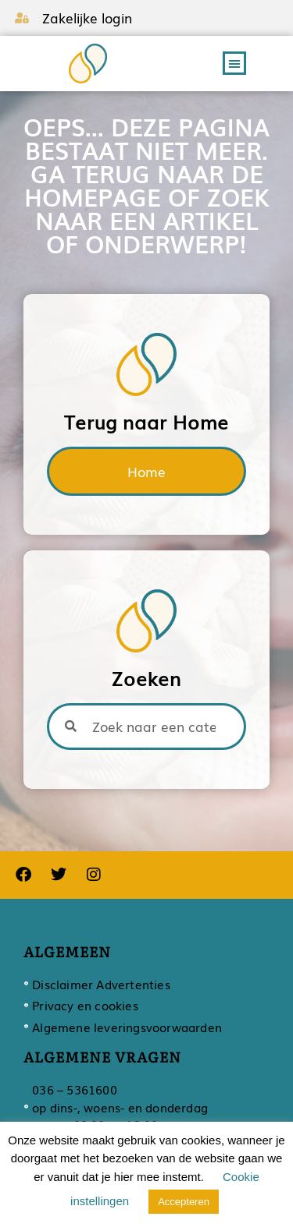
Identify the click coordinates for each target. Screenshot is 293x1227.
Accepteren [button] (183, 1202)
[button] (234, 63)
